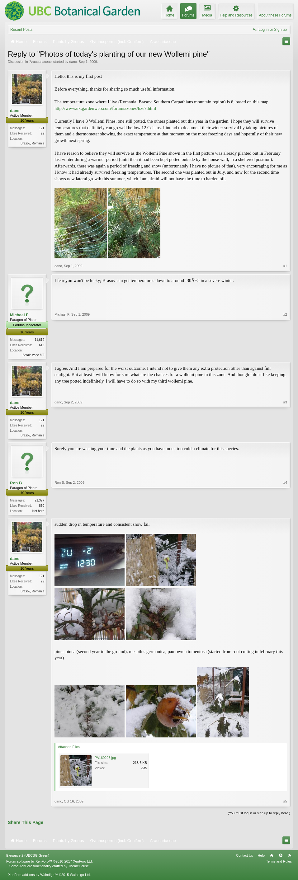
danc (73, 62)
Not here (38, 512)
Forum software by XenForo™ (49, 863)
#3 (285, 435)
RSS (289, 857)
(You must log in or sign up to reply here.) (259, 815)
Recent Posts (21, 29)
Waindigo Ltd (80, 876)
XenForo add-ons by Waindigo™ (33, 876)
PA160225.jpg (105, 759)
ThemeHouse (78, 867)
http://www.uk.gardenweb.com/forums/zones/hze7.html (105, 108)
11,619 (39, 339)
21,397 (39, 501)
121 (41, 128)
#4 (285, 511)
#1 (285, 266)
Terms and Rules (279, 863)
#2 (285, 354)
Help (261, 857)
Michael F (19, 315)
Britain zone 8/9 (34, 355)
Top (280, 857)
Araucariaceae (41, 62)
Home (271, 857)
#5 (285, 803)
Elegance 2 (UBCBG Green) (27, 857)
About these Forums (275, 15)
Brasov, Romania (32, 143)
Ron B (16, 484)
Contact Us (244, 857)
